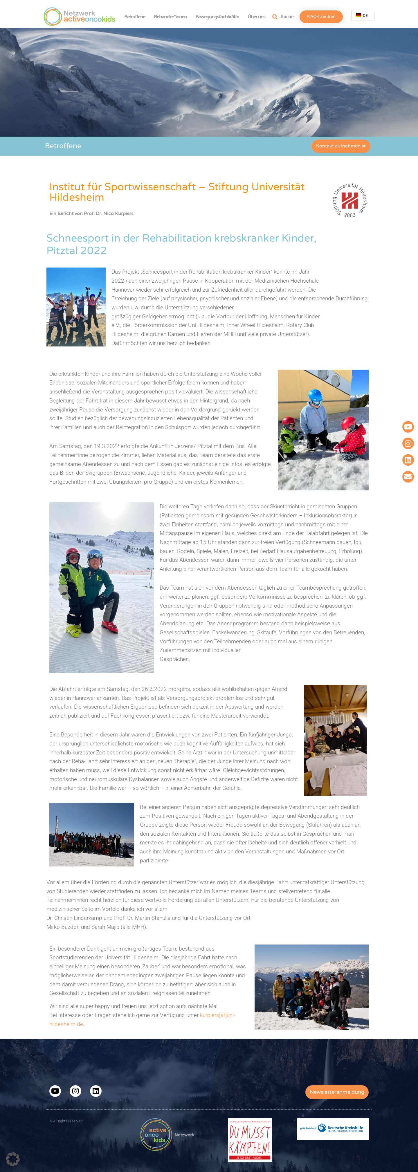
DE (362, 15)
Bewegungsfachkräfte (218, 17)
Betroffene (136, 17)
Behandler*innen (172, 17)
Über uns (258, 17)
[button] (13, 1159)
